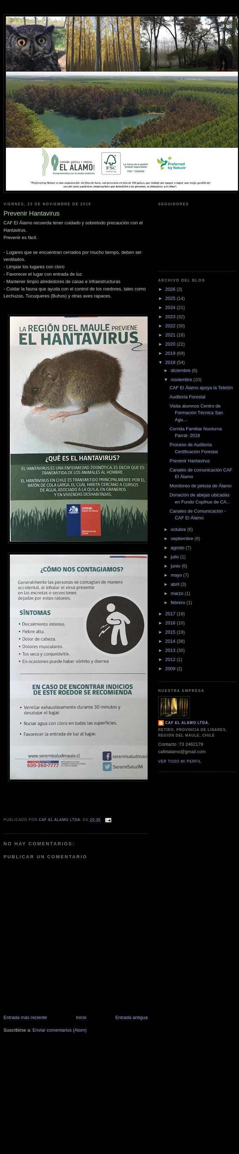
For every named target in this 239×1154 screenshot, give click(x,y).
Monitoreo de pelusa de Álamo (200, 485)
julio (175, 556)
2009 (171, 668)
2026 (171, 289)
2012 (171, 659)
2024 (171, 307)
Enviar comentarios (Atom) (59, 1030)
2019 (171, 353)
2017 (171, 613)
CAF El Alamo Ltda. (187, 723)
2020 (171, 344)
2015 (171, 632)
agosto (178, 547)
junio (176, 566)
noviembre (182, 379)
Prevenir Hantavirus (189, 460)
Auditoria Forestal (187, 396)
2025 (171, 298)
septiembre (183, 538)
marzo (178, 593)
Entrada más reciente (25, 1017)
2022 (171, 325)
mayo (177, 575)
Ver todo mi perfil (179, 761)
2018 (171, 362)
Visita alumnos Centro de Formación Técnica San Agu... (196, 412)
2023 (171, 316)
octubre (179, 529)
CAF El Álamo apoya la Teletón (201, 387)
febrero (179, 602)
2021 (171, 335)
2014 (171, 641)
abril (176, 584)
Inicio (81, 1017)
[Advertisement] (119, 1104)
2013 (171, 650)
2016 (171, 623)
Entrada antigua (131, 1017)
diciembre (181, 370)
